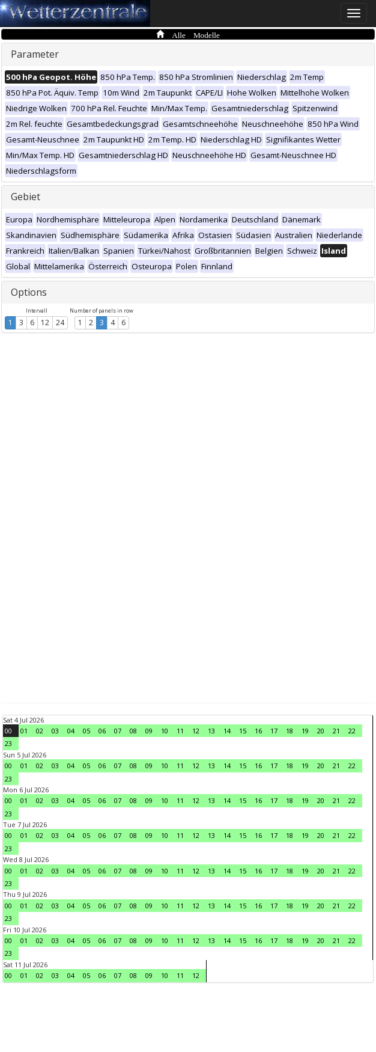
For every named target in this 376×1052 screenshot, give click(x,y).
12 (45, 322)
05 (86, 730)
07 (117, 730)
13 (211, 730)
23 (8, 743)
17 (273, 730)
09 (149, 730)
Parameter (35, 54)
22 (352, 730)
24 (60, 322)
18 (289, 730)
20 (320, 730)
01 (24, 730)
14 (227, 730)
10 (164, 730)
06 (102, 730)
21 (336, 730)
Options (29, 292)
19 (305, 730)
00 (8, 730)
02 (39, 730)
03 (55, 730)
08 (133, 730)
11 (180, 730)
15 (242, 730)
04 (70, 730)
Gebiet (25, 196)
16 (258, 730)
